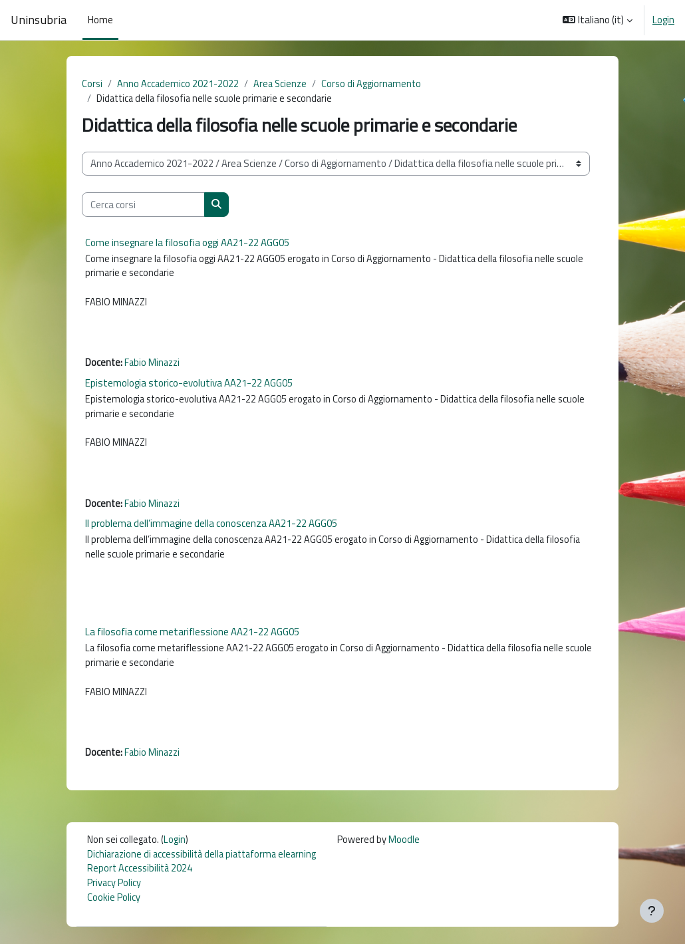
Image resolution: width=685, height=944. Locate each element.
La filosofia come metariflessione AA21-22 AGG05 (192, 643)
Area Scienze (283, 84)
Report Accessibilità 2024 (141, 884)
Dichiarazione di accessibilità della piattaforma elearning (206, 869)
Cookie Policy (113, 914)
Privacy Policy (114, 899)
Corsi (92, 84)
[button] (597, 20)
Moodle (414, 854)
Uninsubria (39, 20)
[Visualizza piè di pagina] (652, 911)
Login (663, 20)
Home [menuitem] (100, 19)
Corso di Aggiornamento (376, 84)
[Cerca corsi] (143, 206)
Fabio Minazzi (154, 367)
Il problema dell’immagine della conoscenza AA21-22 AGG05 (211, 532)
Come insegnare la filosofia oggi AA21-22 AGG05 (187, 243)
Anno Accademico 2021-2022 (179, 84)
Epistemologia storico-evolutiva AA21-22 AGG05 (189, 387)
